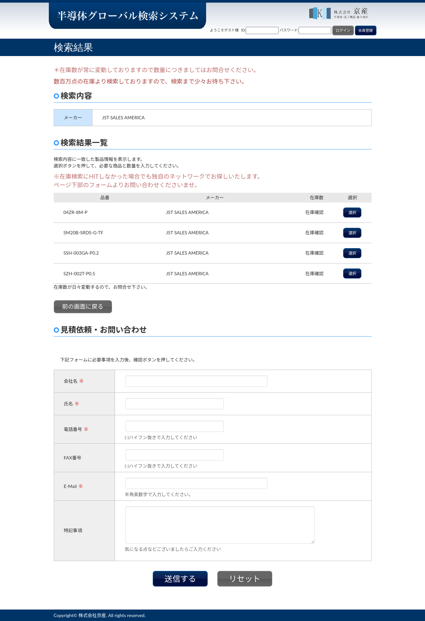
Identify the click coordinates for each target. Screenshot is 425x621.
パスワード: (289, 30)
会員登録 (365, 30)
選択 (352, 212)
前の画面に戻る (83, 306)
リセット (245, 578)
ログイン (343, 30)
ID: (243, 30)
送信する (180, 578)
